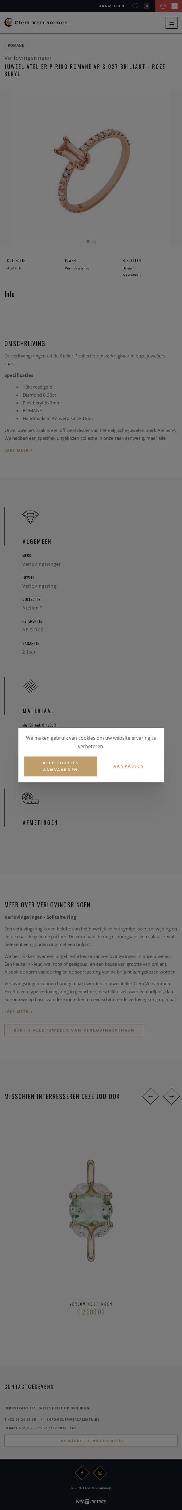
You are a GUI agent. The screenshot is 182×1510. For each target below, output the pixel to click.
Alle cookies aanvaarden (60, 766)
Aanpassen (129, 766)
